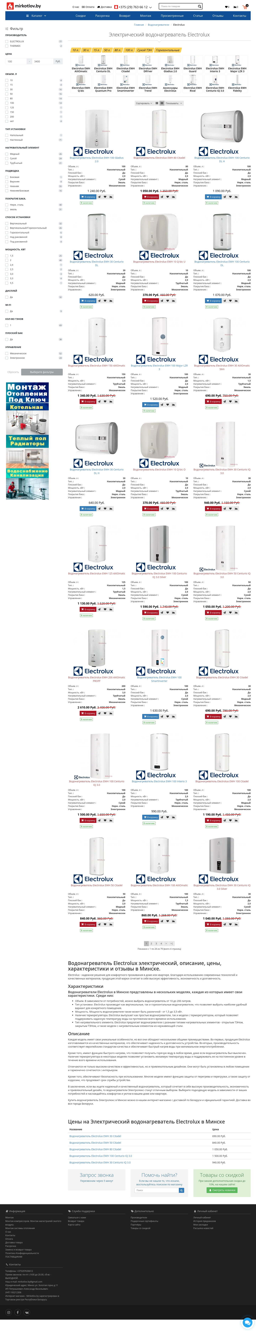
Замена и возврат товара (18, 1261)
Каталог (34, 16)
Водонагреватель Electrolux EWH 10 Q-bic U (159, 273)
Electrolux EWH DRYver (147, 71)
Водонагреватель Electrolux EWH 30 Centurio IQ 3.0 (221, 482)
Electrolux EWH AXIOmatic (81, 72)
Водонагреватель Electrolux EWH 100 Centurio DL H (222, 170)
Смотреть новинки (222, 1201)
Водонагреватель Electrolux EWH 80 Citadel (159, 169)
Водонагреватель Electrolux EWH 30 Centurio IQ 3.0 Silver (221, 898)
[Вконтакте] (27, 1323)
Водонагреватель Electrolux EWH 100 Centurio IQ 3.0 (96, 794)
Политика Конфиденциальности (22, 1264)
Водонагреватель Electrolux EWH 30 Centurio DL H (97, 482)
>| (171, 954)
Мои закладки (200, 1236)
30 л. (86, 50)
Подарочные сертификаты (144, 1232)
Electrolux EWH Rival (193, 96)
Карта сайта (74, 1236)
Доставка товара (14, 1253)
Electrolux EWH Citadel (125, 71)
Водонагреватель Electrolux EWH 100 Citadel (222, 792)
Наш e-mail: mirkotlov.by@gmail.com (23, 1293)
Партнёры (136, 1236)
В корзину (88, 208)
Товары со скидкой (140, 1239)
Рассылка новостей (203, 1239)
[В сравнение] (111, 208)
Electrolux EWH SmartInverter (125, 98)
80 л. (118, 50)
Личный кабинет (202, 1228)
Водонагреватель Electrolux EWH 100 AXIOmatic (159, 896)
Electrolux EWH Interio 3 (215, 71)
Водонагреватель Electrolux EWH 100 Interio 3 (159, 792)
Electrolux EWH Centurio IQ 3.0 (215, 98)
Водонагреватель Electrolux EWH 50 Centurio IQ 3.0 (221, 586)
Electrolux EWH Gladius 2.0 (170, 72)
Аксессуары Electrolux (170, 96)
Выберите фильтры (42, 372)
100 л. (129, 50)
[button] (246, 7)
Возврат (124, 16)
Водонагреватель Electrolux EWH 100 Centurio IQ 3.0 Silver (159, 586)
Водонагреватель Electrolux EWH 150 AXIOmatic (96, 377)
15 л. (96, 50)
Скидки (81, 16)
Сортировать (144, 114)
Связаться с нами (77, 1228)
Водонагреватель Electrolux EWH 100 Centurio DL (222, 274)
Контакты (239, 16)
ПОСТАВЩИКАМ (13, 1268)
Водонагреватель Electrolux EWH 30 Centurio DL (97, 274)
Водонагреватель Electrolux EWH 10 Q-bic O (159, 481)
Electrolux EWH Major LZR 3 (237, 72)
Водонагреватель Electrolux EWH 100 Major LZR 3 (159, 378)
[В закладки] (105, 208)
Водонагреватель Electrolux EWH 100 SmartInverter (159, 690)
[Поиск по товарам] (200, 6)
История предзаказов (204, 1232)
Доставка (104, 7)
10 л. (75, 50)
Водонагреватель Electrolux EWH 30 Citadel (222, 688)
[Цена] (16, 61)
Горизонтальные (168, 50)
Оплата (88, 7)
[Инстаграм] (9, 1323)
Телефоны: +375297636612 (19, 1282)
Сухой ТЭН (144, 50)
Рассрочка (102, 16)
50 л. (107, 50)
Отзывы (217, 16)
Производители (139, 1228)
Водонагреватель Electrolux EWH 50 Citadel (96, 896)
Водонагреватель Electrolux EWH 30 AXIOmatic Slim (222, 378)
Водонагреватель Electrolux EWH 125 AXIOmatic (96, 585)
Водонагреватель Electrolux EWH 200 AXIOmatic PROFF (96, 690)
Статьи (198, 16)
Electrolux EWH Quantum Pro (103, 98)
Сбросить (13, 372)
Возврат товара (76, 1232)
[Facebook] (18, 1323)
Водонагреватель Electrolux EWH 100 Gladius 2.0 (97, 170)
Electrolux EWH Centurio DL (103, 72)
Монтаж (145, 16)
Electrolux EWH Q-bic (81, 96)
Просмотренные (172, 16)
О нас (76, 7)
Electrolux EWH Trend (148, 96)
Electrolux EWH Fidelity (237, 96)
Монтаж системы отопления (20, 1239)
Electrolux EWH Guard (192, 71)
